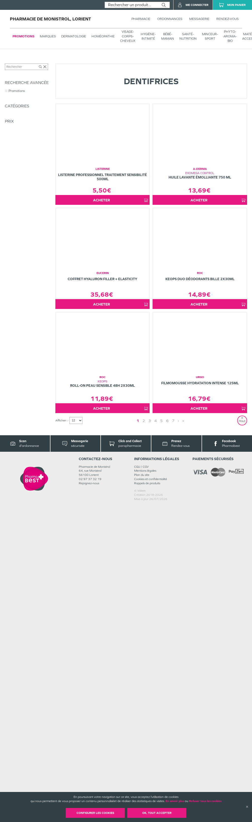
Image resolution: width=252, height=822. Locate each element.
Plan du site (141, 791)
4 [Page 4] (155, 737)
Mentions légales (145, 787)
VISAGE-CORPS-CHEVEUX (127, 36)
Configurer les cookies (95, 813)
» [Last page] (183, 737)
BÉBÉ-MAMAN (167, 36)
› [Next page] (178, 737)
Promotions (23, 36)
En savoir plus (175, 801)
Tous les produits (16, 62)
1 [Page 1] (138, 737)
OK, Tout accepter (157, 813)
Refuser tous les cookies (205, 801)
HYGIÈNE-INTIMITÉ (148, 36)
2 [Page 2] (143, 737)
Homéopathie (103, 36)
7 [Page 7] (173, 737)
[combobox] (131, 4)
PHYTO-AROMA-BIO (230, 36)
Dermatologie (73, 36)
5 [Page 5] (161, 737)
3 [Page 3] (149, 737)
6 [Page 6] (167, 737)
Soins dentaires (71, 62)
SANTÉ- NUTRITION (188, 36)
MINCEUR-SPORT (210, 36)
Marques (48, 36)
